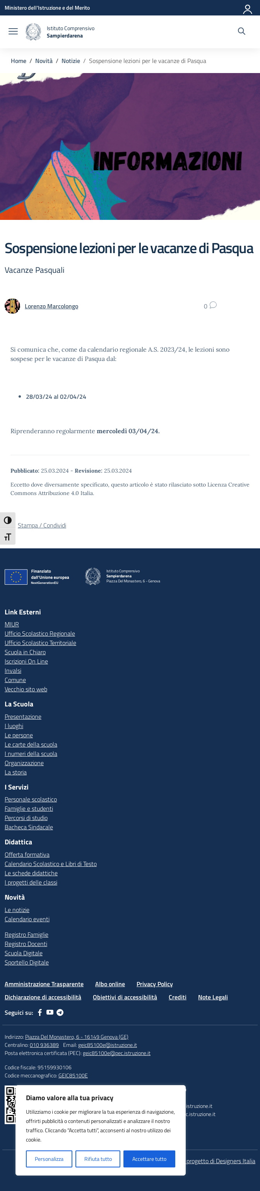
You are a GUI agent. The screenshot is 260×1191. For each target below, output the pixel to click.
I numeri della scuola (31, 753)
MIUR (12, 624)
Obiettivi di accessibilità (125, 997)
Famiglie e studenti (29, 808)
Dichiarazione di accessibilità (43, 997)
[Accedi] (248, 7)
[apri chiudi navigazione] (13, 32)
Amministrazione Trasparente (44, 984)
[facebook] (39, 1012)
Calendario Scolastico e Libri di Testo (51, 863)
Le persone (19, 735)
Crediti (177, 997)
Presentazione (23, 716)
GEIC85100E (73, 1075)
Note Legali (213, 997)
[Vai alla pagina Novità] (44, 60)
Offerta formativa (27, 854)
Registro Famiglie (26, 934)
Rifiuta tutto (98, 1159)
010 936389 (44, 1045)
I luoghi (14, 725)
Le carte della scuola (31, 744)
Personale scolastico (31, 799)
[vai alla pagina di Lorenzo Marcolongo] (51, 306)
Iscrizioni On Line (26, 661)
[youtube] (49, 1012)
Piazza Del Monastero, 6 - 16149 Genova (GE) (76, 1037)
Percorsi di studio (26, 817)
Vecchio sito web (26, 689)
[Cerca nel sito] (242, 32)
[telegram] (59, 1012)
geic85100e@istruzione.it (107, 1045)
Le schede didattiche (31, 873)
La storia (16, 772)
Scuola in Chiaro (25, 652)
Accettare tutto (149, 1159)
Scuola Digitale (24, 953)
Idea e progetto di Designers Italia (212, 1160)
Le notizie (17, 909)
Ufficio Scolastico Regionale (40, 633)
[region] (100, 1130)
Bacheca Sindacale (29, 827)
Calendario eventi (27, 919)
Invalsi (13, 670)
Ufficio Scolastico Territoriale (40, 642)
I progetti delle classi (31, 882)
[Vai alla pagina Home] (18, 60)
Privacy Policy (155, 984)
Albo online (110, 984)
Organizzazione (24, 762)
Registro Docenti (26, 943)
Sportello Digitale (27, 962)
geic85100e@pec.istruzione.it (117, 1053)
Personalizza (49, 1159)
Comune (15, 679)
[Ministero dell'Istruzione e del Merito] (47, 7)
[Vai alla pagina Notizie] (71, 60)
